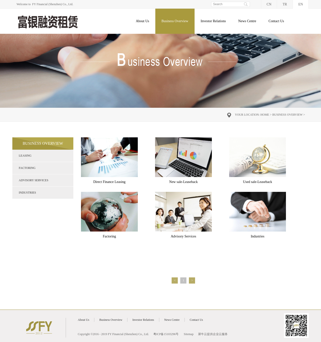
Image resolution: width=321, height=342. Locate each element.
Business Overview (287, 114)
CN (269, 4)
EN (300, 4)
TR (285, 4)
